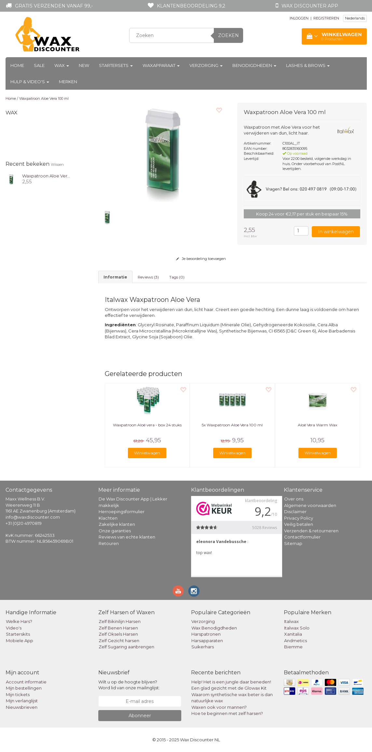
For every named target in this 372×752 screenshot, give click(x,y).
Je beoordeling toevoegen (201, 258)
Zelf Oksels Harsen (118, 634)
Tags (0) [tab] (177, 277)
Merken (68, 81)
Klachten (108, 518)
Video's (13, 627)
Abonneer (140, 716)
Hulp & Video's (29, 81)
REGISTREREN (326, 18)
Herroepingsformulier (122, 511)
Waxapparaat (161, 65)
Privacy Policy (298, 518)
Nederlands (355, 18)
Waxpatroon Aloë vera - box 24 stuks (147, 424)
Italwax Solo (297, 627)
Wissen (57, 164)
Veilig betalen (298, 524)
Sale (39, 65)
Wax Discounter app (310, 6)
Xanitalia (293, 634)
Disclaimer (295, 511)
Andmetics (295, 640)
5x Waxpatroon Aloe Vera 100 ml (232, 424)
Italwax (291, 621)
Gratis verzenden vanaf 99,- (54, 6)
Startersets (116, 65)
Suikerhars (202, 646)
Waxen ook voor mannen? (219, 707)
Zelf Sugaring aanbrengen (126, 646)
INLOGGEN (299, 18)
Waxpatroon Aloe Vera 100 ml (44, 98)
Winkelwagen (147, 452)
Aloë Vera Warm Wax (317, 424)
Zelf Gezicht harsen (119, 640)
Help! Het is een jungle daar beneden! (231, 681)
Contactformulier (302, 536)
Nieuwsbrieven (21, 707)
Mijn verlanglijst (22, 700)
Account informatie (26, 681)
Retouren (109, 543)
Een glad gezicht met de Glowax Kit (229, 688)
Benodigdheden (254, 65)
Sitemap (293, 543)
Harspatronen (206, 634)
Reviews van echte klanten (127, 536)
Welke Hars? (19, 621)
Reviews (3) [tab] (148, 277)
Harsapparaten (207, 640)
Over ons (293, 498)
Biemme (293, 646)
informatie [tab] (115, 277)
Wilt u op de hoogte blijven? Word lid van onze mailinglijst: (129, 685)
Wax (61, 65)
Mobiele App (19, 640)
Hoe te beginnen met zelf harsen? (227, 713)
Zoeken (228, 35)
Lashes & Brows (308, 65)
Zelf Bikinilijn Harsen (120, 621)
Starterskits (18, 634)
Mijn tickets (18, 694)
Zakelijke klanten (117, 524)
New (84, 65)
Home (17, 65)
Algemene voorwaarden (310, 505)
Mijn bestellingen (24, 688)
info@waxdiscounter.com (33, 517)
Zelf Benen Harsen (118, 627)
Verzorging (206, 65)
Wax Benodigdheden (214, 627)
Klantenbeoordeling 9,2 (191, 6)
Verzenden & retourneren (311, 530)
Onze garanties (115, 530)
